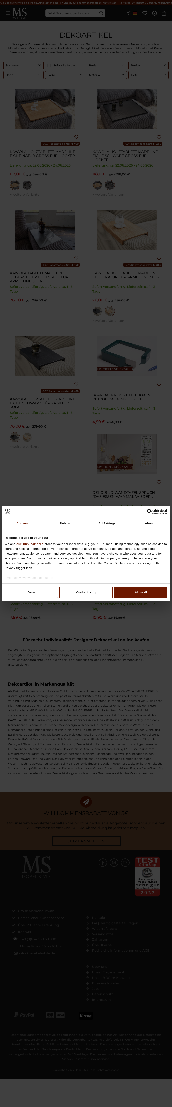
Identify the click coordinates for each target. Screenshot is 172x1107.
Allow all (141, 592)
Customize (86, 592)
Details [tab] (65, 523)
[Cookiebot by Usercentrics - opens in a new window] (149, 512)
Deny (31, 592)
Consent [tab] (23, 523)
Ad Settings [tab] (107, 523)
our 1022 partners (29, 544)
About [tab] (149, 523)
